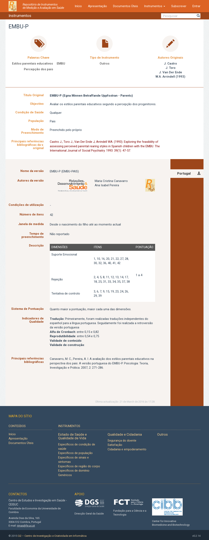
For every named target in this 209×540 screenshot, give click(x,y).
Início (78, 6)
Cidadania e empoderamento (127, 449)
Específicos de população (75, 453)
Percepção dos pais (38, 69)
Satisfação (115, 445)
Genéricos (65, 475)
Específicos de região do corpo (79, 466)
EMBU (61, 63)
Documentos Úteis (125, 6)
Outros (104, 63)
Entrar (196, 6)
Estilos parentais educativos (32, 63)
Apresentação (97, 6)
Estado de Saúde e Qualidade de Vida (72, 436)
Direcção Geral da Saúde (89, 513)
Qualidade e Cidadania (125, 434)
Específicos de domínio (73, 470)
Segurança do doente (122, 440)
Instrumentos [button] (154, 6)
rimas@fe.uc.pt (26, 525)
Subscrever (178, 6)
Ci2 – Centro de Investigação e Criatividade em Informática (52, 535)
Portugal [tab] (184, 173)
